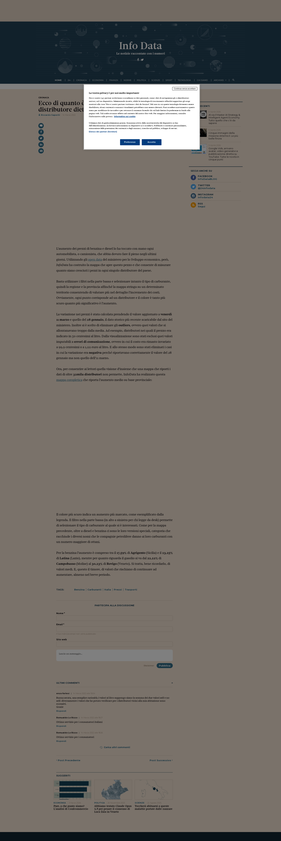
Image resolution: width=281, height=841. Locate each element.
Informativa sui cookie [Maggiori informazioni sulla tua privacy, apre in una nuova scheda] (124, 116)
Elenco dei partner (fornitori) (103, 132)
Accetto (151, 142)
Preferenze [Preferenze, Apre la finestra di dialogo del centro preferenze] (130, 142)
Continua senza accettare (185, 89)
